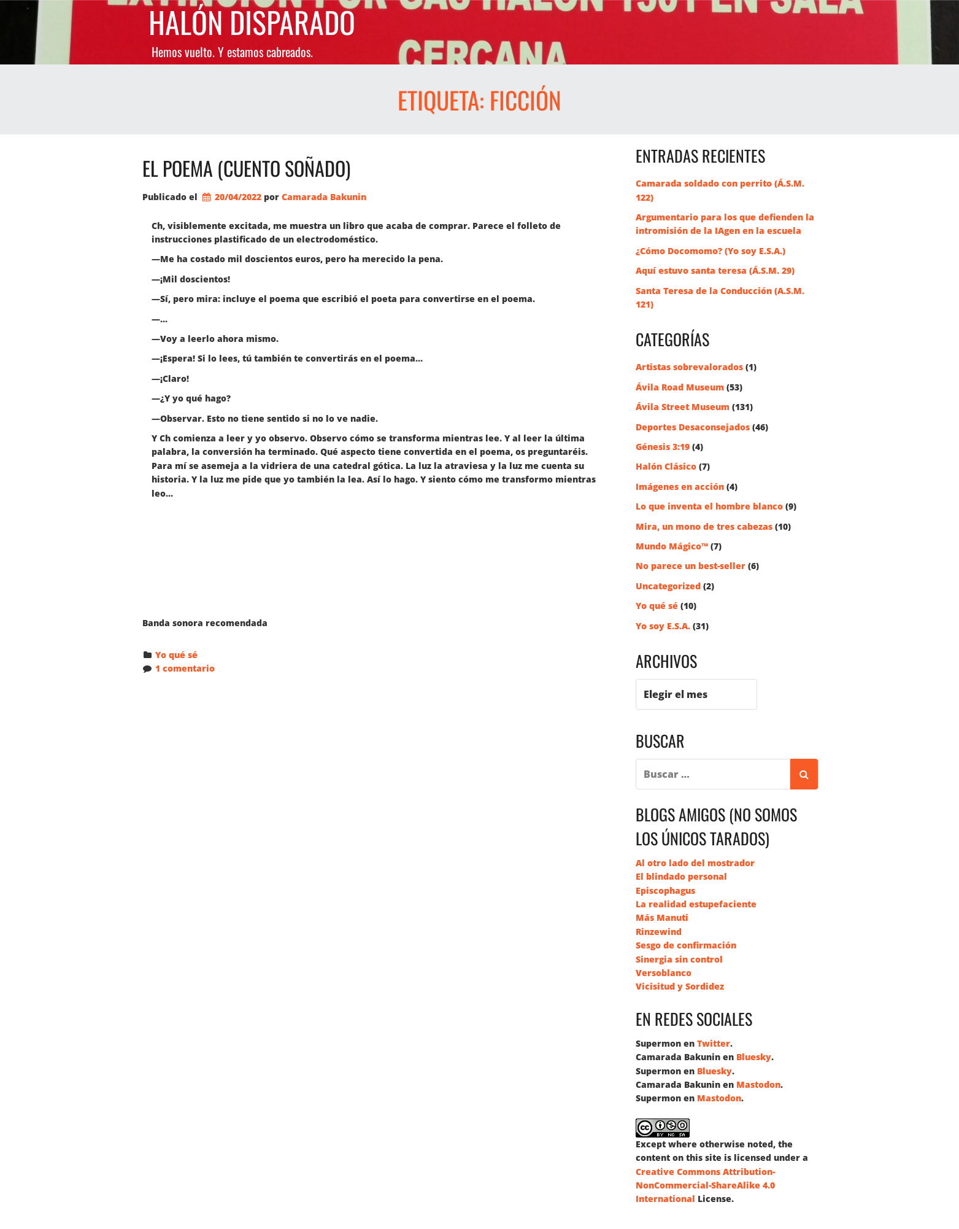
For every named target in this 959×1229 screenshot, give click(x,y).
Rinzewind (659, 931)
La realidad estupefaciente (696, 904)
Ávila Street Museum (683, 407)
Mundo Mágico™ (672, 546)
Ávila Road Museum (680, 387)
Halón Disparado (251, 22)
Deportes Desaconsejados (693, 427)
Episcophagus (665, 890)
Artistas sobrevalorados (689, 367)
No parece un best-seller (690, 566)
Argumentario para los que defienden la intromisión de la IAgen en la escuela (725, 223)
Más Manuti (662, 917)
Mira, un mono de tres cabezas (704, 526)
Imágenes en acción (680, 486)
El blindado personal (681, 876)
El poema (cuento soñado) (246, 167)
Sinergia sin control (679, 959)
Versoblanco (663, 973)
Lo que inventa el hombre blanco (709, 506)
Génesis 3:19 (663, 446)
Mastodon (758, 1084)
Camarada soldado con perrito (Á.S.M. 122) (720, 190)
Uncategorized (668, 586)
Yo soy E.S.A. (663, 626)
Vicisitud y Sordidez (680, 986)
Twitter (713, 1043)
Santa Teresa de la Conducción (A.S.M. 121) (720, 297)
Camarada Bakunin (324, 197)
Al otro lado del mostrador (695, 863)
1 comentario (185, 668)
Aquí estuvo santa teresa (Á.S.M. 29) (715, 270)
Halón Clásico (666, 466)
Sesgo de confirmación (686, 945)
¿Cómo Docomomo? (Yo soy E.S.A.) (710, 251)
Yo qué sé (176, 655)
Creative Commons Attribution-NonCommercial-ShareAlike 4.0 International (705, 1185)
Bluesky (753, 1057)
